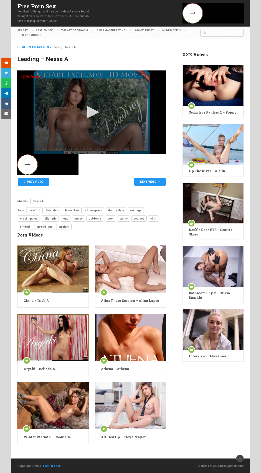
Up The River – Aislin (207, 171)
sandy (123, 218)
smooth (25, 226)
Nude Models (171, 30)
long (65, 218)
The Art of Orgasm (74, 30)
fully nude (49, 218)
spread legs (44, 226)
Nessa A (38, 201)
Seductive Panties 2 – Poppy (213, 112)
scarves (139, 218)
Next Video (150, 181)
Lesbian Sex (44, 30)
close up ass (93, 210)
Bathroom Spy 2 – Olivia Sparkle (209, 295)
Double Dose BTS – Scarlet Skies (210, 232)
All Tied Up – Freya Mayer (123, 437)
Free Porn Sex (36, 6)
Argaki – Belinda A (39, 369)
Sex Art (22, 30)
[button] (92, 112)
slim (153, 218)
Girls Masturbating (111, 30)
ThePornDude (31, 35)
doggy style (116, 210)
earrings (136, 210)
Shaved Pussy (144, 30)
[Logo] (32, 77)
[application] (91, 112)
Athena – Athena (115, 369)
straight (64, 226)
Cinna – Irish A (36, 300)
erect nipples (29, 218)
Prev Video (33, 181)
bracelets (52, 210)
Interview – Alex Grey (207, 356)
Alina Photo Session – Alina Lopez (130, 300)
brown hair (72, 210)
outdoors (95, 218)
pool (110, 218)
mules (78, 218)
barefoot (34, 210)
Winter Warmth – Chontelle (47, 437)
